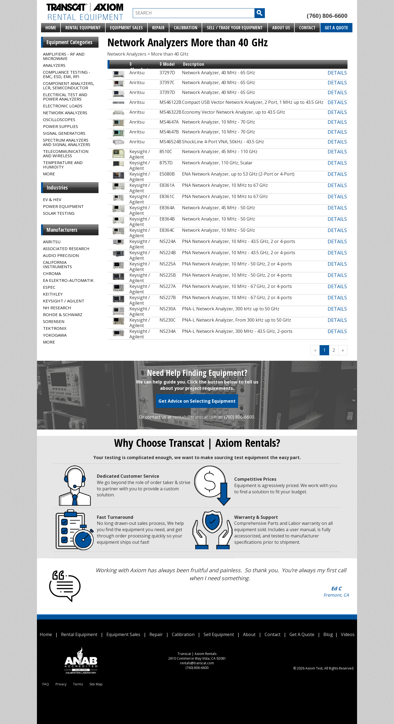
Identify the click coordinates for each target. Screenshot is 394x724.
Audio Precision (61, 255)
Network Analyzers (65, 112)
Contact (307, 28)
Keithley (53, 294)
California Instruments (57, 264)
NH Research (57, 307)
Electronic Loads (62, 105)
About (249, 634)
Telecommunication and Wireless (65, 153)
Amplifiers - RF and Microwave (64, 56)
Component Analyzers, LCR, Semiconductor (68, 85)
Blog (328, 634)
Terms (78, 684)
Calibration (185, 28)
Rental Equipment (83, 28)
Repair (158, 28)
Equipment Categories (69, 42)
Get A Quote (336, 28)
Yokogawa (54, 335)
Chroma (52, 273)
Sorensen (53, 321)
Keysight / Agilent (63, 301)
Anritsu (51, 241)
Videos (348, 634)
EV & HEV (52, 199)
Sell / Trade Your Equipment (235, 28)
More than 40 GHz (170, 54)
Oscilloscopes (59, 119)
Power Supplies (60, 126)
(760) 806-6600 (327, 15)
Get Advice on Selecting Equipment (197, 401)
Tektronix (54, 328)
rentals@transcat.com (195, 417)
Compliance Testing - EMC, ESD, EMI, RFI (66, 74)
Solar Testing (58, 213)
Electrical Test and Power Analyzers (65, 97)
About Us (281, 28)
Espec (49, 287)
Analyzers (54, 65)
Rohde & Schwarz (62, 314)
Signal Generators (64, 133)
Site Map (96, 684)
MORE (49, 173)
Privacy (61, 684)
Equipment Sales (126, 28)
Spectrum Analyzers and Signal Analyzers (66, 142)
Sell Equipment (219, 634)
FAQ (45, 684)
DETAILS (337, 72)
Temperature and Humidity (63, 165)
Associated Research (66, 248)
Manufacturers (62, 229)
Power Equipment (63, 206)
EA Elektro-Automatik (68, 280)
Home (50, 28)
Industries (57, 187)
